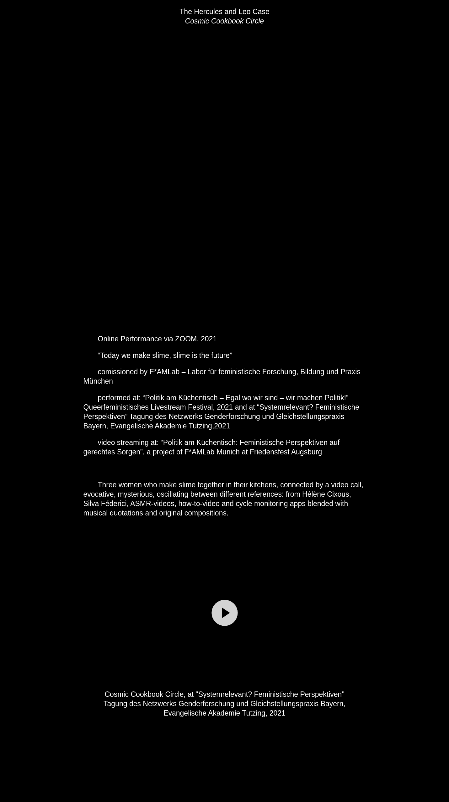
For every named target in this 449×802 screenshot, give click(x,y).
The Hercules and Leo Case (224, 12)
